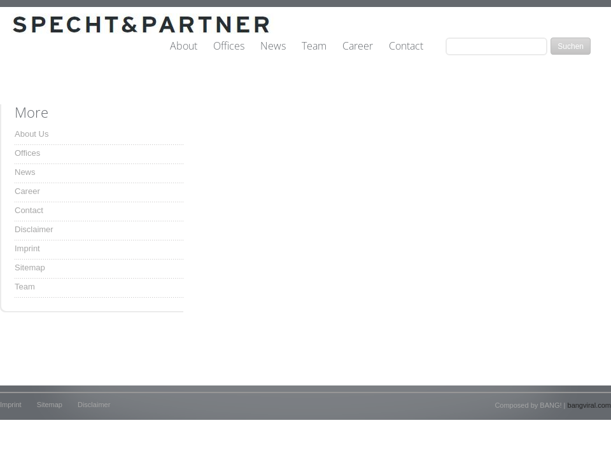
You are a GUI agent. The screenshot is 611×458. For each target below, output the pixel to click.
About (183, 46)
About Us (31, 134)
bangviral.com (589, 405)
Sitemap (30, 267)
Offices (228, 46)
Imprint (27, 248)
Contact (406, 46)
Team (314, 46)
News (273, 46)
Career (357, 46)
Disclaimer (34, 229)
